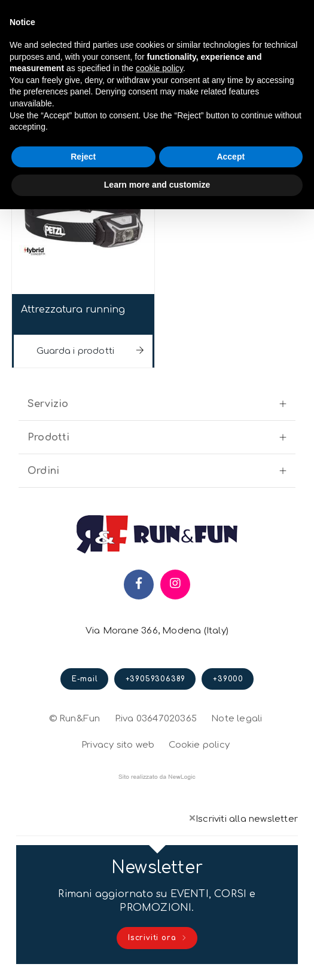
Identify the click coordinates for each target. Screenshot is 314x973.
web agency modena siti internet (157, 777)
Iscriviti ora (157, 938)
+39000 (228, 679)
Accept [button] (231, 156)
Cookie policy (199, 743)
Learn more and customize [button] (157, 184)
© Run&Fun (74, 719)
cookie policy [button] (159, 68)
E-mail (85, 679)
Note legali (236, 719)
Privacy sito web (117, 743)
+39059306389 (156, 679)
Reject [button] (83, 156)
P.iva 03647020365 (156, 719)
